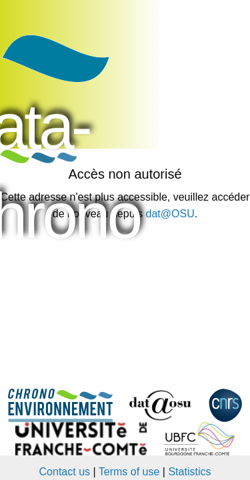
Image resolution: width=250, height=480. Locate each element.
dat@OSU (170, 213)
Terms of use (129, 471)
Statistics (189, 471)
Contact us (64, 471)
